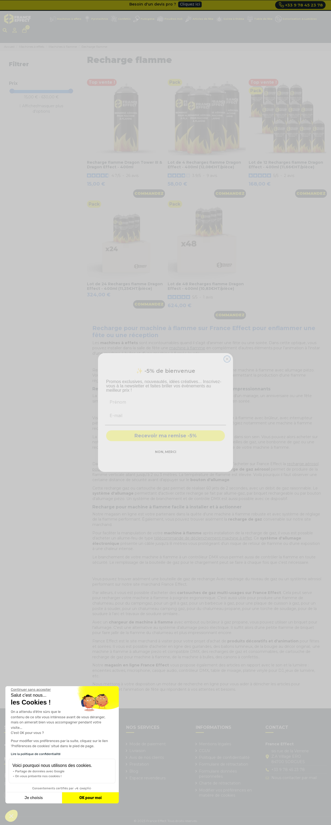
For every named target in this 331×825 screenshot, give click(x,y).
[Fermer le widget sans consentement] (30, 689)
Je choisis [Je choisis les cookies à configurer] (34, 798)
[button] (11, 815)
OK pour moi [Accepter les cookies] (90, 798)
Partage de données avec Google (40, 771)
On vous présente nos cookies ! (38, 776)
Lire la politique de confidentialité (35, 754)
